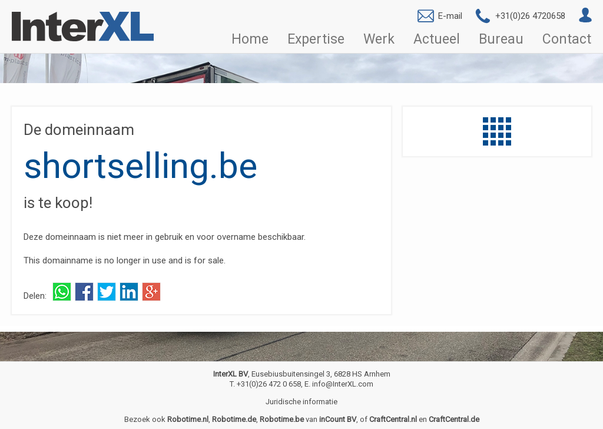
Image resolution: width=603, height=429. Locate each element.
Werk (379, 39)
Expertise (315, 39)
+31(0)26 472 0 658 (269, 384)
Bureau (501, 39)
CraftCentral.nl (393, 419)
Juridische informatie (301, 401)
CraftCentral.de (454, 419)
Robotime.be (282, 419)
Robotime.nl (187, 419)
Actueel (436, 39)
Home (250, 39)
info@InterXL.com (342, 384)
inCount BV (337, 419)
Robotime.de (234, 419)
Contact (566, 39)
